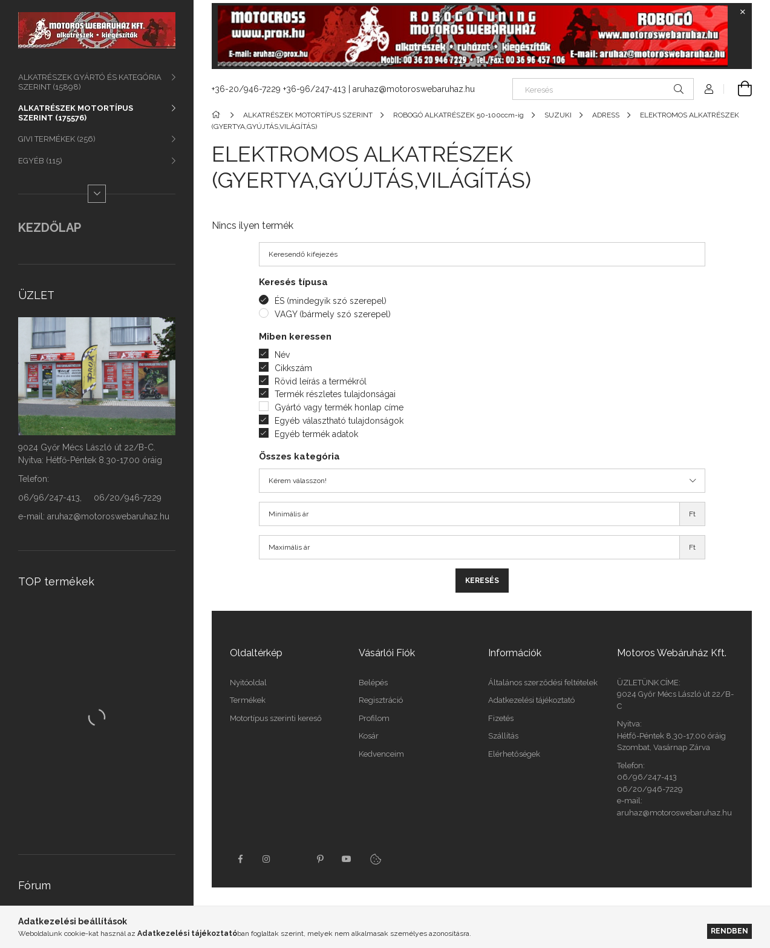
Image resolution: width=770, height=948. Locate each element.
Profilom (374, 718)
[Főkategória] (218, 115)
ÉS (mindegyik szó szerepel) (331, 301)
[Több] (97, 194)
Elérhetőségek (514, 754)
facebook (240, 859)
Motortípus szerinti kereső (276, 718)
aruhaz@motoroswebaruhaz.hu (414, 89)
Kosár (369, 735)
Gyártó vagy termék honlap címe (339, 407)
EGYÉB (40, 160)
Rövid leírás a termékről (321, 381)
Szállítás (503, 735)
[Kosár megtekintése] (738, 89)
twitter (293, 859)
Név (282, 355)
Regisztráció (381, 700)
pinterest (320, 859)
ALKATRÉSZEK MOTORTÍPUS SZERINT (75, 113)
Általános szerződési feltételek (543, 682)
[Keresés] (603, 89)
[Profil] (709, 89)
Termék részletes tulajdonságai (335, 394)
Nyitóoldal (248, 682)
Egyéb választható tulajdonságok (339, 421)
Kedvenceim (381, 754)
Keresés (482, 580)
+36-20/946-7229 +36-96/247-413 (279, 89)
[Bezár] (743, 12)
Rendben (729, 930)
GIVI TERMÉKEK (57, 138)
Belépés (373, 682)
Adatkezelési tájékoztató (531, 700)
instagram (266, 859)
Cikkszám (293, 368)
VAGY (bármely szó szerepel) (333, 314)
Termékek (248, 700)
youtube (346, 859)
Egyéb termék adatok (316, 434)
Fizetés (501, 718)
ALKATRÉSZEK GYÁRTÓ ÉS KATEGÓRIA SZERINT (90, 82)
